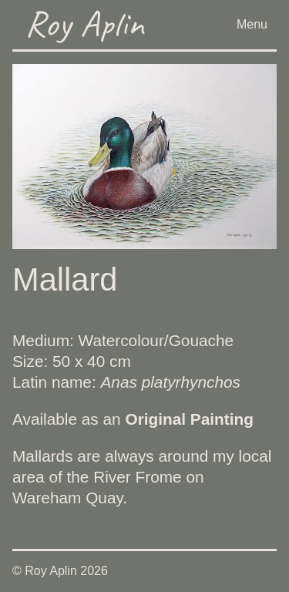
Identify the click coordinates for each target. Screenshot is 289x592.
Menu (252, 24)
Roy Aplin (84, 23)
